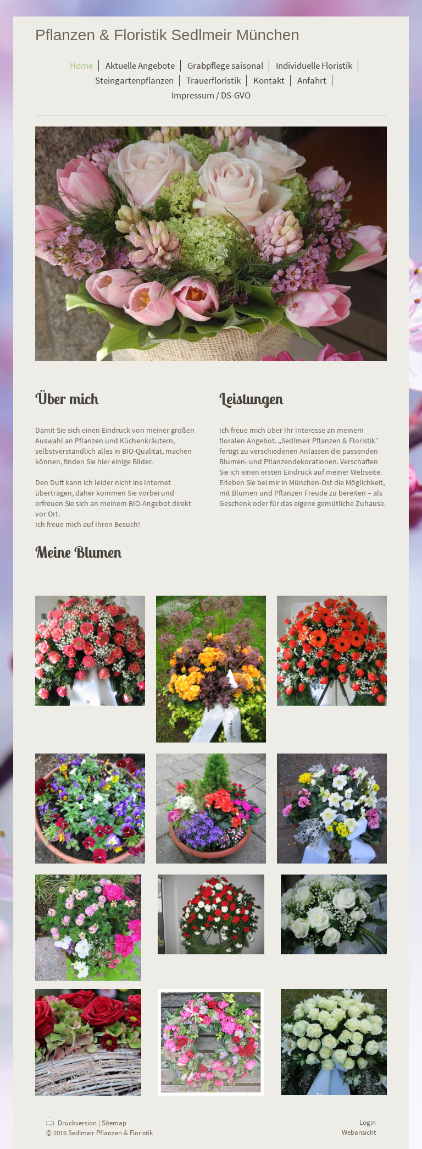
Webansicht (359, 1132)
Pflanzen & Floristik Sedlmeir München (167, 34)
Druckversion (72, 1123)
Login (367, 1122)
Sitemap (114, 1123)
